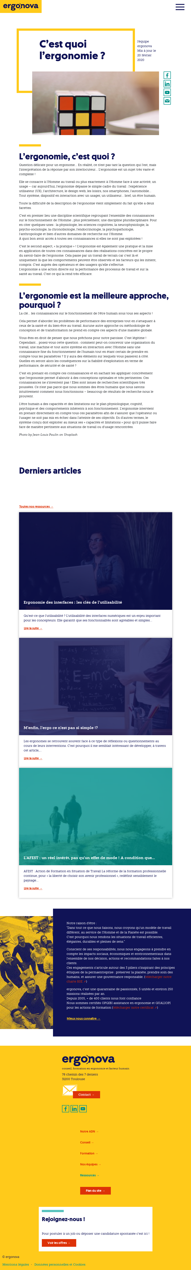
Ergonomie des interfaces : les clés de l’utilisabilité (73, 602)
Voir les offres (57, 1243)
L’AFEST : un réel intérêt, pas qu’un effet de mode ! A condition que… (89, 858)
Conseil (85, 1142)
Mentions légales (15, 1264)
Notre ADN (87, 1131)
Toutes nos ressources (34, 506)
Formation (87, 1153)
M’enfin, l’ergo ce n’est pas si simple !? (61, 728)
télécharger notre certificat (133, 1007)
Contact (84, 1095)
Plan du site (93, 1191)
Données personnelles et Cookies (59, 1264)
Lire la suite (31, 628)
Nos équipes (88, 1164)
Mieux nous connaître (82, 1018)
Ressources (88, 1175)
